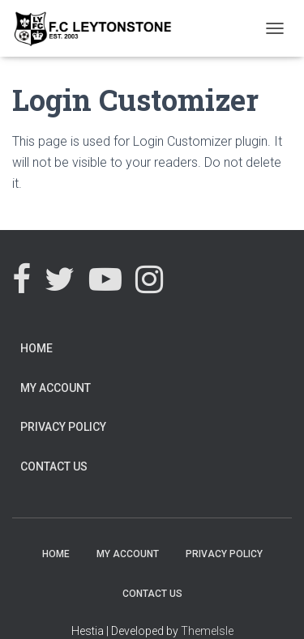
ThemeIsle (207, 630)
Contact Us (54, 466)
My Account (55, 387)
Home (36, 348)
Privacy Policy (63, 426)
